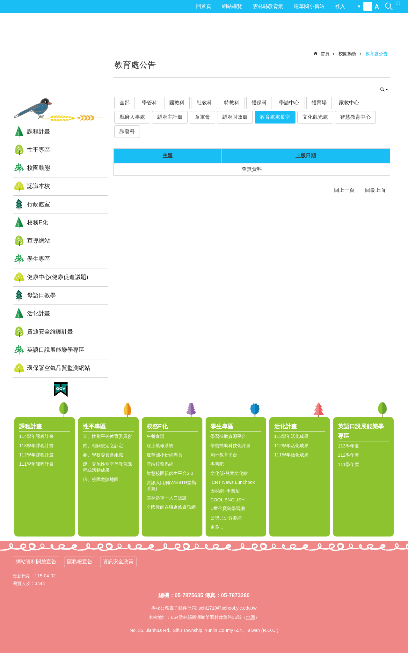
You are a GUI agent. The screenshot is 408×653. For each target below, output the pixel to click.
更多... (216, 526)
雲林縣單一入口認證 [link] (167, 497)
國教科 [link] (177, 102)
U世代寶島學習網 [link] (227, 508)
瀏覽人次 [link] (22, 583)
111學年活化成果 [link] (291, 454)
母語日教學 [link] (41, 295)
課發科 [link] (127, 131)
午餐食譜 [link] (155, 436)
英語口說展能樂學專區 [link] (55, 350)
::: (397, 2)
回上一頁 (344, 190)
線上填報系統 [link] (160, 445)
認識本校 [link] (38, 186)
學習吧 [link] (217, 464)
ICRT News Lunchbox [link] (232, 482)
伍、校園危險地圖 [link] (101, 479)
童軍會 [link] (202, 117)
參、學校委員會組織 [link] (103, 454)
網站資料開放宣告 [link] (36, 561)
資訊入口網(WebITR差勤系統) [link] (171, 485)
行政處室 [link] (38, 204)
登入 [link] (340, 6)
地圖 (250, 617)
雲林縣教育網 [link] (268, 6)
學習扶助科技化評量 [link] (230, 445)
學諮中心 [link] (289, 102)
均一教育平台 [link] (223, 454)
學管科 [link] (149, 102)
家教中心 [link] (349, 102)
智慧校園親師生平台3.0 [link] (170, 473)
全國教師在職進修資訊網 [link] (171, 507)
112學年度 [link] (348, 455)
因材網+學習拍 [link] (225, 490)
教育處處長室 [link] (275, 117)
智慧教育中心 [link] (355, 117)
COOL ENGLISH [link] (227, 499)
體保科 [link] (259, 102)
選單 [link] (400, 410)
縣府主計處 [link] (170, 117)
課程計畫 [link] (38, 131)
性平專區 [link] (38, 149)
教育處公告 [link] (376, 53)
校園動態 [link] (38, 168)
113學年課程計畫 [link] (36, 445)
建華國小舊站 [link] (309, 6)
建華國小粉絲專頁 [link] (164, 454)
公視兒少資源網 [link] (226, 517)
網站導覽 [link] (232, 6)
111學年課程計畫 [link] (36, 464)
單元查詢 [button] (384, 89)
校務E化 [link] (37, 222)
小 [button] (358, 6)
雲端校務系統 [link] (160, 464)
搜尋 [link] (388, 2)
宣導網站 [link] (38, 240)
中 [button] (367, 6)
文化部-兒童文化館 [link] (229, 473)
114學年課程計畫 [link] (36, 436)
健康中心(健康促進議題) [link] (57, 277)
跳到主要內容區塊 (3, 3)
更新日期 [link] (22, 575)
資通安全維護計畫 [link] (50, 331)
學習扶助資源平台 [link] (228, 436)
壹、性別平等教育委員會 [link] (107, 436)
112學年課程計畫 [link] (36, 454)
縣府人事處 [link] (132, 117)
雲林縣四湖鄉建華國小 (60, 59)
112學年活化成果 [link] (291, 445)
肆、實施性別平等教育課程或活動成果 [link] (107, 467)
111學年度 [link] (348, 464)
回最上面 (375, 190)
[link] (61, 389)
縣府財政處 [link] (235, 117)
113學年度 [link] (348, 445)
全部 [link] (125, 102)
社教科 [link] (204, 102)
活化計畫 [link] (38, 313)
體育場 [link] (319, 102)
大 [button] (376, 6)
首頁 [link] (325, 53)
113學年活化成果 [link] (291, 436)
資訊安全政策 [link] (118, 561)
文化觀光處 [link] (315, 117)
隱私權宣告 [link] (79, 561)
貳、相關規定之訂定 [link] (103, 445)
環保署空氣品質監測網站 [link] (58, 368)
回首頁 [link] (203, 6)
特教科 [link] (231, 102)
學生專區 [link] (38, 259)
